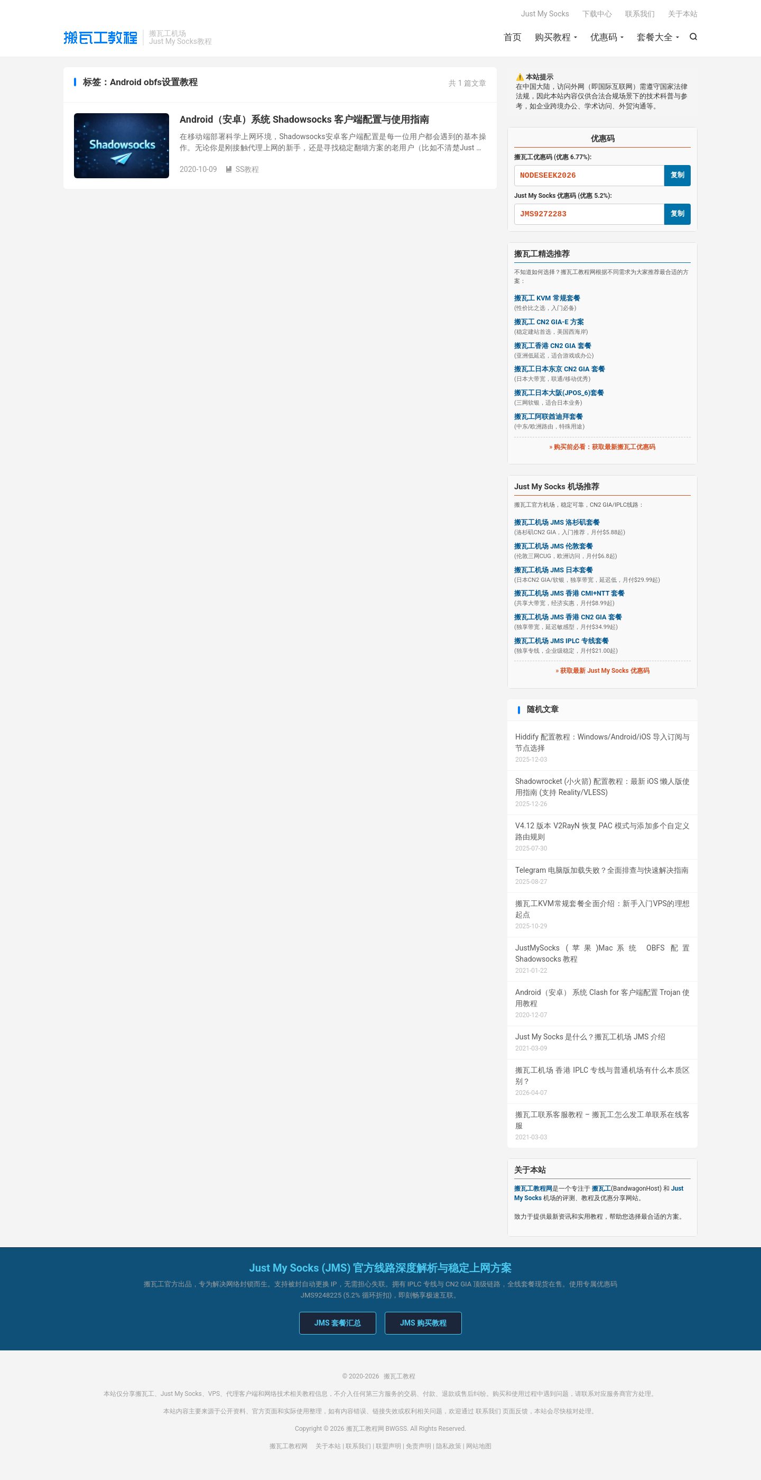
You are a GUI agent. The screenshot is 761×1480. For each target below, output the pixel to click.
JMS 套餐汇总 (337, 1323)
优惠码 (603, 37)
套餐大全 (655, 37)
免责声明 (418, 1446)
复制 (677, 175)
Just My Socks (545, 14)
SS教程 (242, 169)
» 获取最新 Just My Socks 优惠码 (602, 670)
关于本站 (683, 14)
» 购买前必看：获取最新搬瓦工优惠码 (603, 447)
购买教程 (553, 37)
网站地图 (478, 1446)
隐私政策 (448, 1446)
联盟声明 (388, 1446)
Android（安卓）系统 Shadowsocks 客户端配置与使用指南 (304, 119)
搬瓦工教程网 (289, 1446)
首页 (513, 37)
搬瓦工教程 (100, 37)
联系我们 (640, 14)
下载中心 (597, 14)
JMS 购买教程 (423, 1323)
